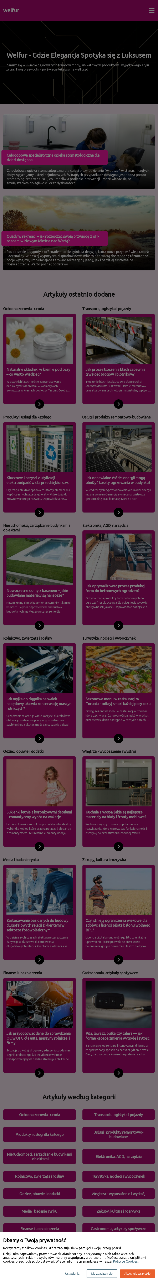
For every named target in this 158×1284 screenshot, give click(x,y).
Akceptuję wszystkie (137, 1273)
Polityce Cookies (125, 1261)
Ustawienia (72, 1273)
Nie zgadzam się (102, 1273)
